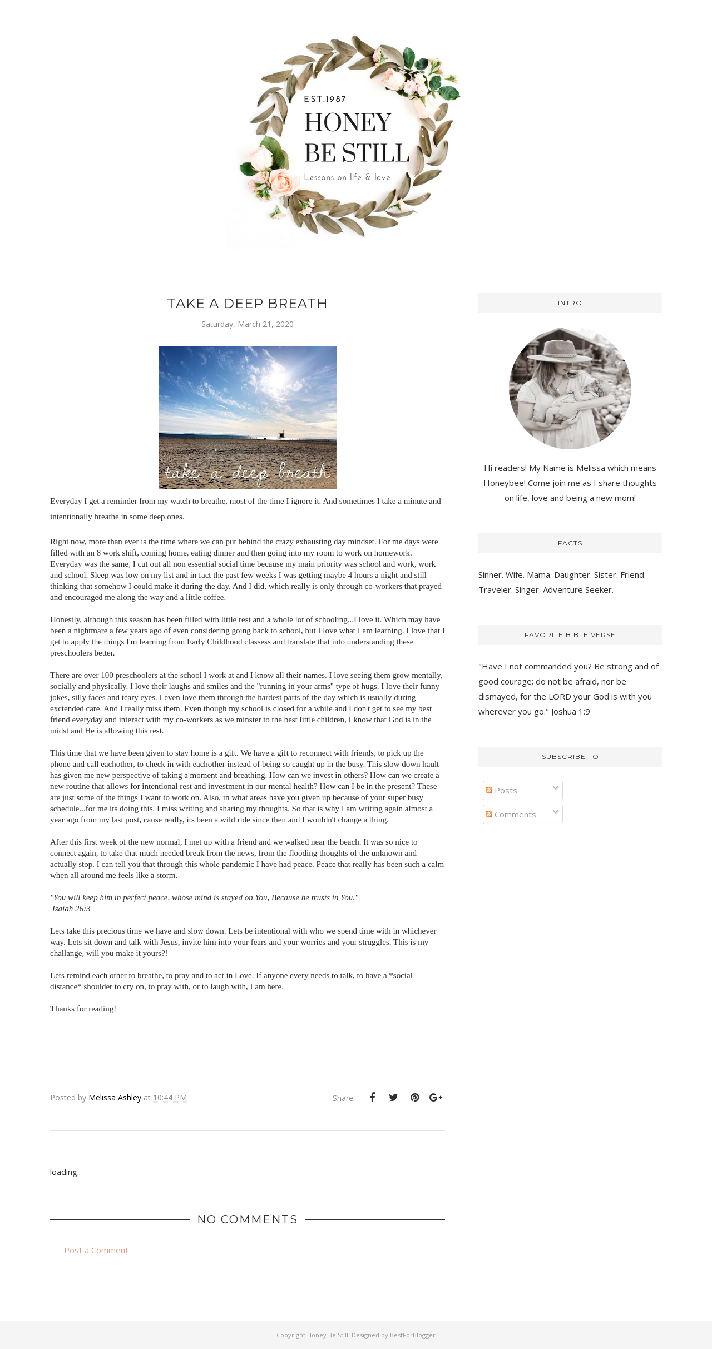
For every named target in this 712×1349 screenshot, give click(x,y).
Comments (511, 814)
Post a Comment (96, 1250)
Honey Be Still (327, 1335)
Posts (501, 790)
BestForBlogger (413, 1335)
